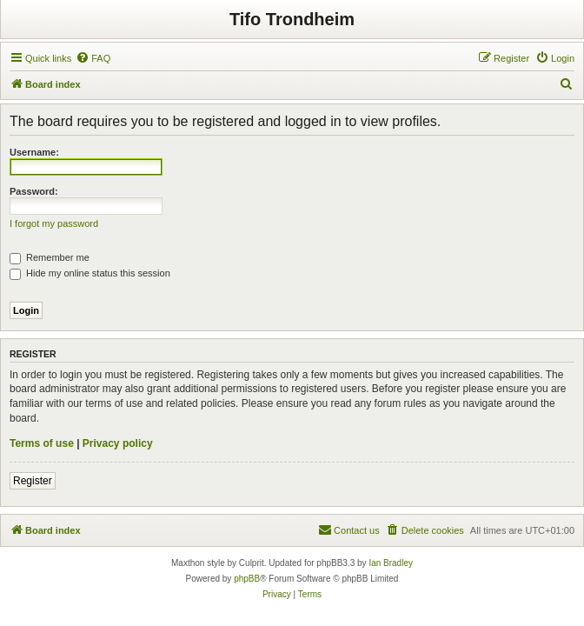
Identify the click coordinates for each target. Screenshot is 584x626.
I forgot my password (54, 223)
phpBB (247, 578)
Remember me (50, 257)
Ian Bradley (390, 563)
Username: (34, 152)
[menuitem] (93, 58)
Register (32, 481)
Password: (34, 191)
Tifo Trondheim (292, 19)
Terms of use (42, 443)
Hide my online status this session (90, 273)
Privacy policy (118, 443)
